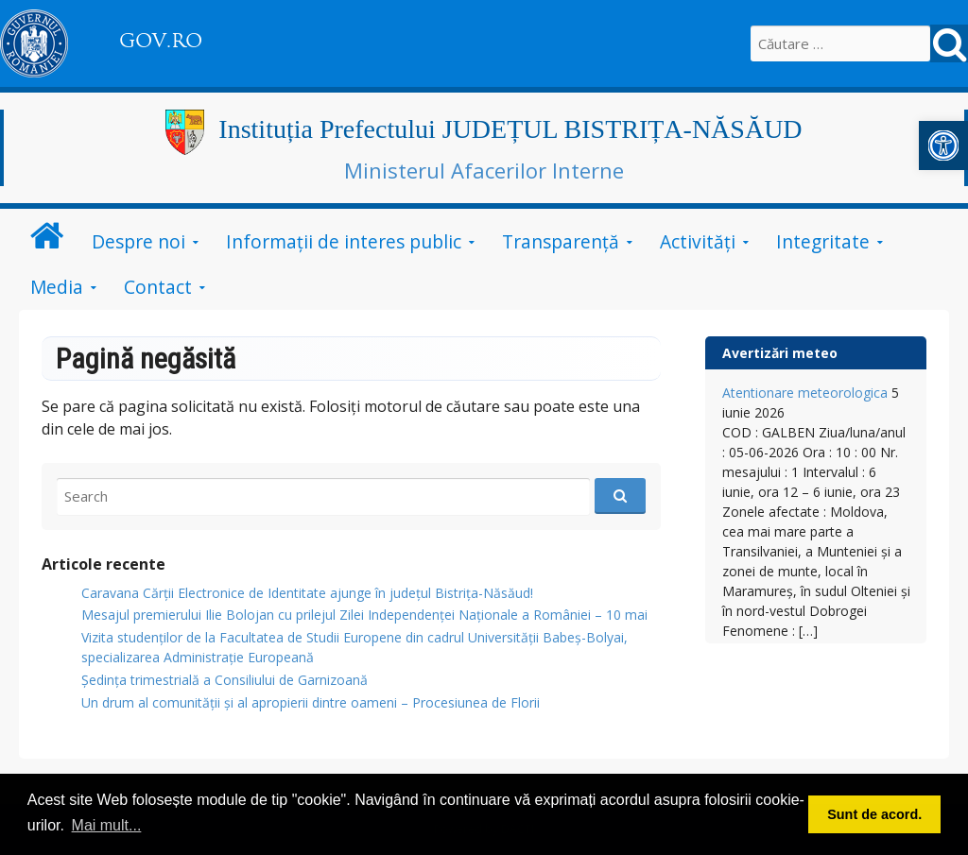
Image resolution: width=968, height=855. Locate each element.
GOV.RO (160, 40)
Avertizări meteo (780, 353)
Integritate (823, 241)
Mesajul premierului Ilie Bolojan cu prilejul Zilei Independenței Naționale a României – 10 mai (364, 615)
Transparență (560, 241)
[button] (943, 145)
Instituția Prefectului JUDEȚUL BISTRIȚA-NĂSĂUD (510, 129)
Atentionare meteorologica (805, 393)
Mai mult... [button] (107, 825)
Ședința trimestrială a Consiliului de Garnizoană (224, 680)
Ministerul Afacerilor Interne (484, 170)
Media (56, 286)
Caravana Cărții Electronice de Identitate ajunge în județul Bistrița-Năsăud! (307, 593)
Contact (158, 286)
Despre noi (138, 241)
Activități (697, 241)
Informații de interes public (343, 241)
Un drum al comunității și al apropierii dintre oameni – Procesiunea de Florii (310, 702)
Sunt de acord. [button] (874, 814)
